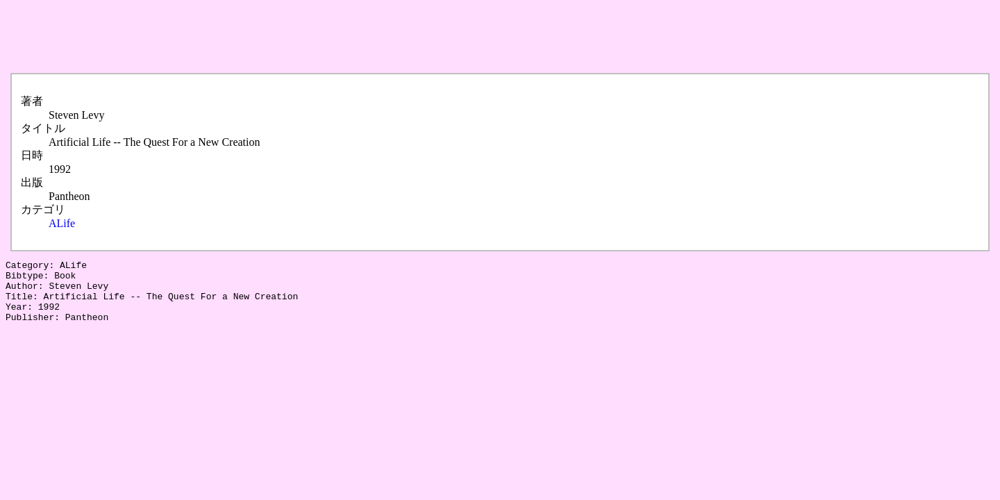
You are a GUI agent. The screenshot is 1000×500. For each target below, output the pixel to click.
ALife (62, 223)
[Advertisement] (258, 37)
